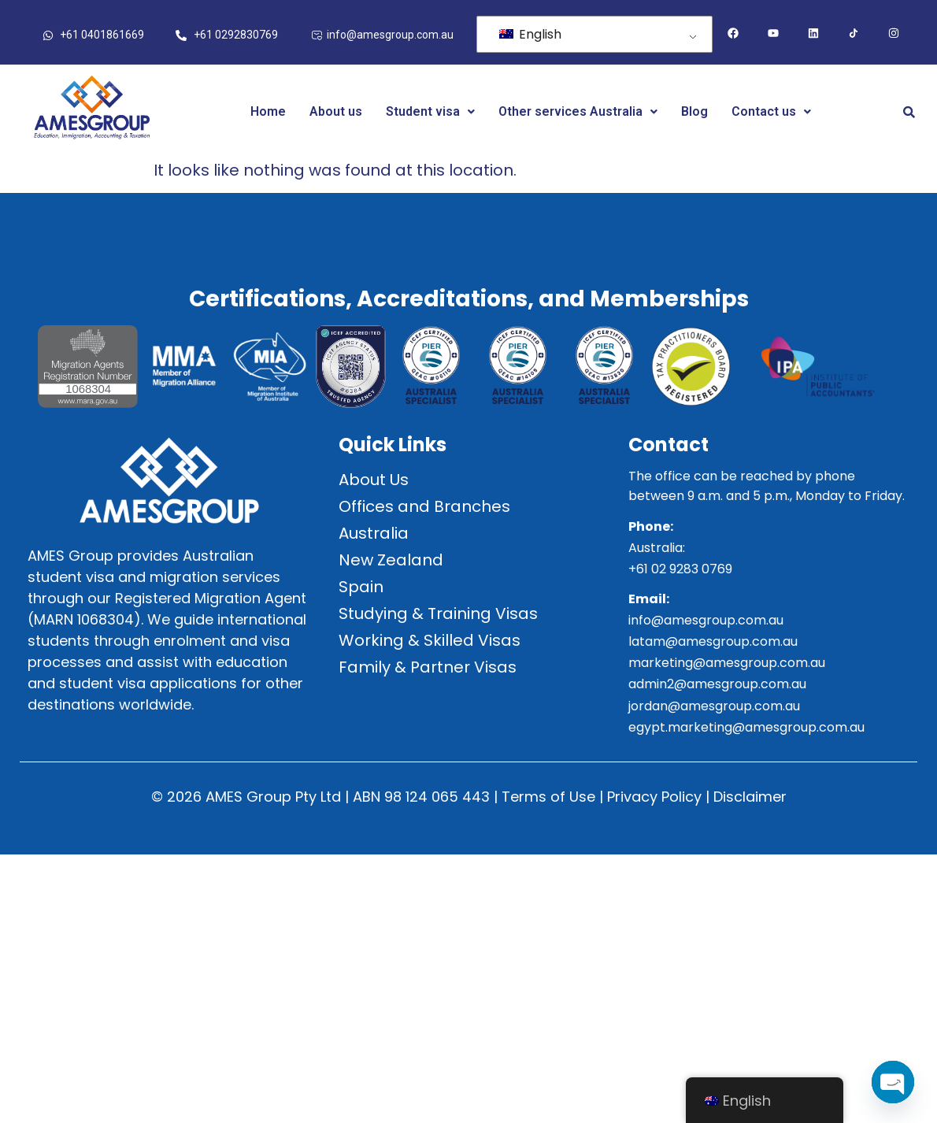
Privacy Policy (654, 796)
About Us (374, 480)
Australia (374, 533)
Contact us (771, 111)
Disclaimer (750, 796)
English (530, 34)
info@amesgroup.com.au (705, 620)
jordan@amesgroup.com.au (714, 706)
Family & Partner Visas (428, 667)
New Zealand (391, 560)
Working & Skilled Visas (429, 640)
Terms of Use (548, 796)
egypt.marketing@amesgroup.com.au (746, 727)
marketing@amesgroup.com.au (726, 663)
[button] (430, 112)
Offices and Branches (424, 506)
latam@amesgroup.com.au (713, 641)
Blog (694, 111)
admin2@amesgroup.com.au (717, 684)
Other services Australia (577, 111)
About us (335, 111)
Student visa (430, 111)
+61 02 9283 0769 (680, 569)
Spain (361, 587)
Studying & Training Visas (438, 613)
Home (268, 111)
